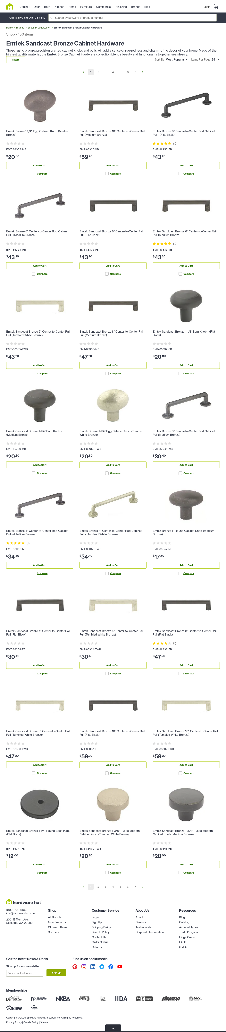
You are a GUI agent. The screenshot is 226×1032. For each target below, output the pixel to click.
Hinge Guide (187, 937)
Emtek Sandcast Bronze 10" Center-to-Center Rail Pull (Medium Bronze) (112, 133)
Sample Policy (100, 932)
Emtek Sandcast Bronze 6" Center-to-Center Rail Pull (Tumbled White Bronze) (38, 333)
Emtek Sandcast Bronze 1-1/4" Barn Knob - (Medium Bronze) (34, 433)
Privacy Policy (14, 1022)
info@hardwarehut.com (21, 913)
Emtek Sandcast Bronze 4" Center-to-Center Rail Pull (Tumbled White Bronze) (111, 632)
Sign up (56, 972)
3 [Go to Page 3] (105, 72)
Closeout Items (57, 927)
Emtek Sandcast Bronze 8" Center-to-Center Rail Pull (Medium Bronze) (111, 333)
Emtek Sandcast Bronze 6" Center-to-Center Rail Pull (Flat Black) (111, 233)
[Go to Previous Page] (83, 72)
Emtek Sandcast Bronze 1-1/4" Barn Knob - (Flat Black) (184, 333)
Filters (15, 59)
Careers (141, 922)
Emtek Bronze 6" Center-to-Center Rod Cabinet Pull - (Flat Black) (184, 133)
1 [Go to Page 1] (90, 72)
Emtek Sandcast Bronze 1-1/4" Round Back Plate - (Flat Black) (38, 832)
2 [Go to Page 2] (98, 72)
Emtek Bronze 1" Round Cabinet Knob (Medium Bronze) (183, 532)
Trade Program (188, 932)
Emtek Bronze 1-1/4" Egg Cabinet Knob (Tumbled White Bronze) (111, 433)
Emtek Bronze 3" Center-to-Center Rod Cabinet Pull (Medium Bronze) (184, 433)
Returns (97, 947)
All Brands (54, 917)
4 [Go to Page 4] (113, 72)
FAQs (182, 942)
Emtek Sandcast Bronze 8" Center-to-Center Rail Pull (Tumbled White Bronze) (38, 733)
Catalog (184, 922)
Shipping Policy (101, 927)
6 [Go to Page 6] (128, 72)
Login (207, 7)
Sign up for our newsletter (23, 966)
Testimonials (143, 927)
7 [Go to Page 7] (135, 72)
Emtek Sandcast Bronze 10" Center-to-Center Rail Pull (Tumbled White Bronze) (185, 733)
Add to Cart (39, 165)
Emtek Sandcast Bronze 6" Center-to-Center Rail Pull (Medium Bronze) (184, 233)
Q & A (183, 947)
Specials (53, 932)
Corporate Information (150, 932)
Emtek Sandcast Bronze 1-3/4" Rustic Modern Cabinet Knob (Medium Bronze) (183, 832)
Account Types (188, 927)
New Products (57, 922)
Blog (182, 917)
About (139, 917)
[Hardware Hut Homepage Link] (11, 6)
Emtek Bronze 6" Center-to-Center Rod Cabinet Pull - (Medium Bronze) (37, 233)
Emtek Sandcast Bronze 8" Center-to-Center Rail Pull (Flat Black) (184, 632)
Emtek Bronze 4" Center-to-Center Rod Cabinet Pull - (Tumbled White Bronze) (111, 532)
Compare (39, 173)
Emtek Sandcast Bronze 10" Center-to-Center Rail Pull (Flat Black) (112, 733)
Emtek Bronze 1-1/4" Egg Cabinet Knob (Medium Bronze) (37, 133)
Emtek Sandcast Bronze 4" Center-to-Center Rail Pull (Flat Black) (38, 632)
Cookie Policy (30, 1022)
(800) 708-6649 (35, 17)
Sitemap (44, 1022)
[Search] (132, 17)
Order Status (100, 942)
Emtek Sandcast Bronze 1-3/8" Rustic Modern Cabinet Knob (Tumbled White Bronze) (110, 832)
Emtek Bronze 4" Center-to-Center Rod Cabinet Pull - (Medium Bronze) (37, 532)
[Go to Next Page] (143, 72)
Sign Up (97, 922)
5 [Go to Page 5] (120, 72)
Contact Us (99, 937)
